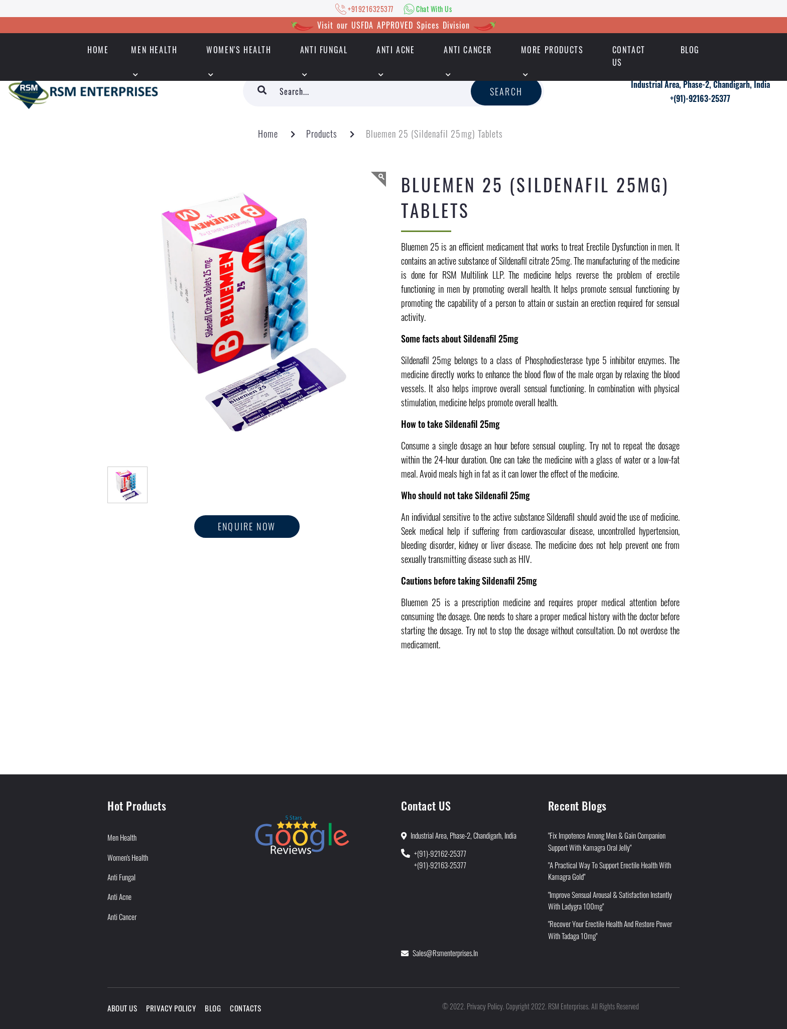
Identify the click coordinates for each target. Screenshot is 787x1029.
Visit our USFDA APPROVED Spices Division (393, 25)
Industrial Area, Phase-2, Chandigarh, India (700, 84)
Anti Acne (395, 50)
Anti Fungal (324, 50)
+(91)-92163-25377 (700, 98)
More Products (552, 50)
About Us (122, 1007)
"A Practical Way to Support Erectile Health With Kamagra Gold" (609, 870)
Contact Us (628, 56)
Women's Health (238, 50)
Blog (690, 50)
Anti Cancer (468, 50)
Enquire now (247, 526)
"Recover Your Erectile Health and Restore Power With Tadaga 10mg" (610, 929)
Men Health (154, 50)
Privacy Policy (171, 1007)
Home (268, 133)
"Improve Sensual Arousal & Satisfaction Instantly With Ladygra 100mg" (610, 900)
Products (322, 133)
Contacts (245, 1007)
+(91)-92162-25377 (440, 853)
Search (506, 91)
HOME (97, 50)
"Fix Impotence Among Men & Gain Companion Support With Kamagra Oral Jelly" (607, 841)
